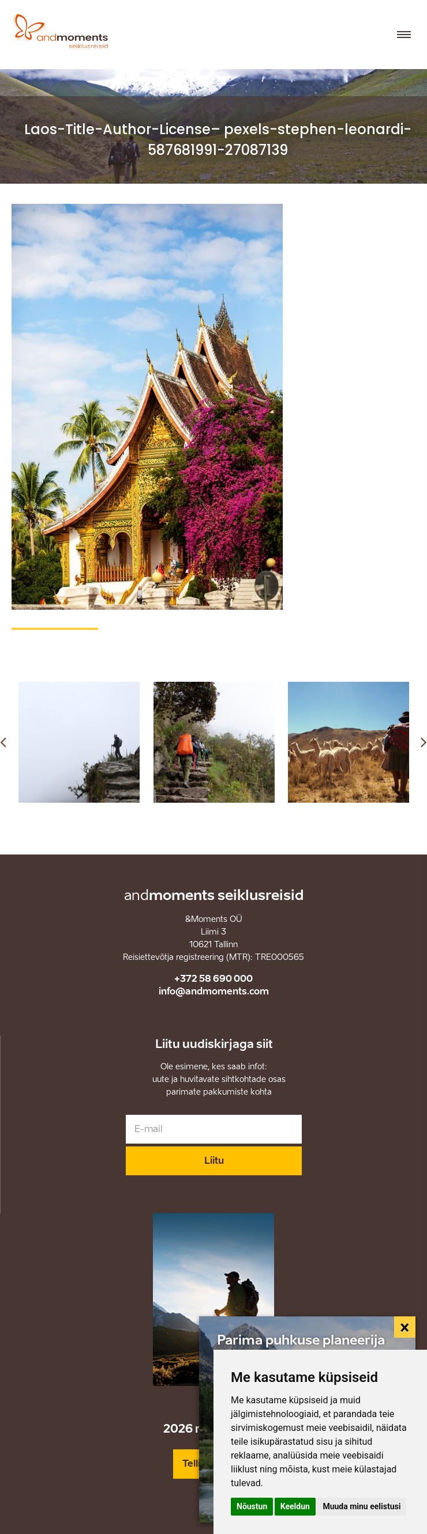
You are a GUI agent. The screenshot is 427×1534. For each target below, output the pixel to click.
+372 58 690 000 (213, 978)
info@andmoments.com (214, 991)
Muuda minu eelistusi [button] (361, 1506)
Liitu (214, 1160)
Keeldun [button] (295, 1506)
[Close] (405, 1327)
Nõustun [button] (252, 1506)
